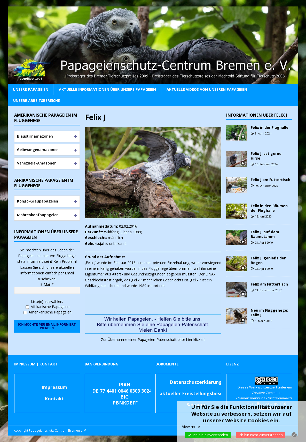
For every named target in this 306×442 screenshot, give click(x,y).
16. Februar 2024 (266, 164)
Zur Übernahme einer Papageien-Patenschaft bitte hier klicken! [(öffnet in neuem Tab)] (153, 339)
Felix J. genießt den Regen (268, 260)
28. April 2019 (264, 242)
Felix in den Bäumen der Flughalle (269, 208)
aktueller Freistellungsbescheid (196, 393)
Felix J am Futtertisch (270, 179)
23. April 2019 (264, 269)
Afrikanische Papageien (47, 306)
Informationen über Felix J (256, 115)
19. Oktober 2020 (266, 186)
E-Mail (47, 284)
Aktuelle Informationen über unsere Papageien (107, 89)
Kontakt (54, 398)
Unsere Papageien (30, 89)
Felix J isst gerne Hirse (266, 156)
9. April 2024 (263, 133)
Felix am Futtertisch (269, 284)
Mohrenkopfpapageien (38, 214)
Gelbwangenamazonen (38, 149)
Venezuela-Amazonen (37, 163)
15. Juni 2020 (263, 216)
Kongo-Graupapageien (37, 201)
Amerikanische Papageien (47, 312)
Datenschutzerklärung (196, 382)
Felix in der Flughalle (269, 127)
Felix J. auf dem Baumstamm (265, 234)
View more (191, 426)
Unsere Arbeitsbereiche (36, 100)
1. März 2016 (263, 321)
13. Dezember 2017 (268, 290)
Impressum (54, 387)
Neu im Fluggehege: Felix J (269, 312)
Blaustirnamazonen (35, 136)
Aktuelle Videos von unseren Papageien (207, 89)
